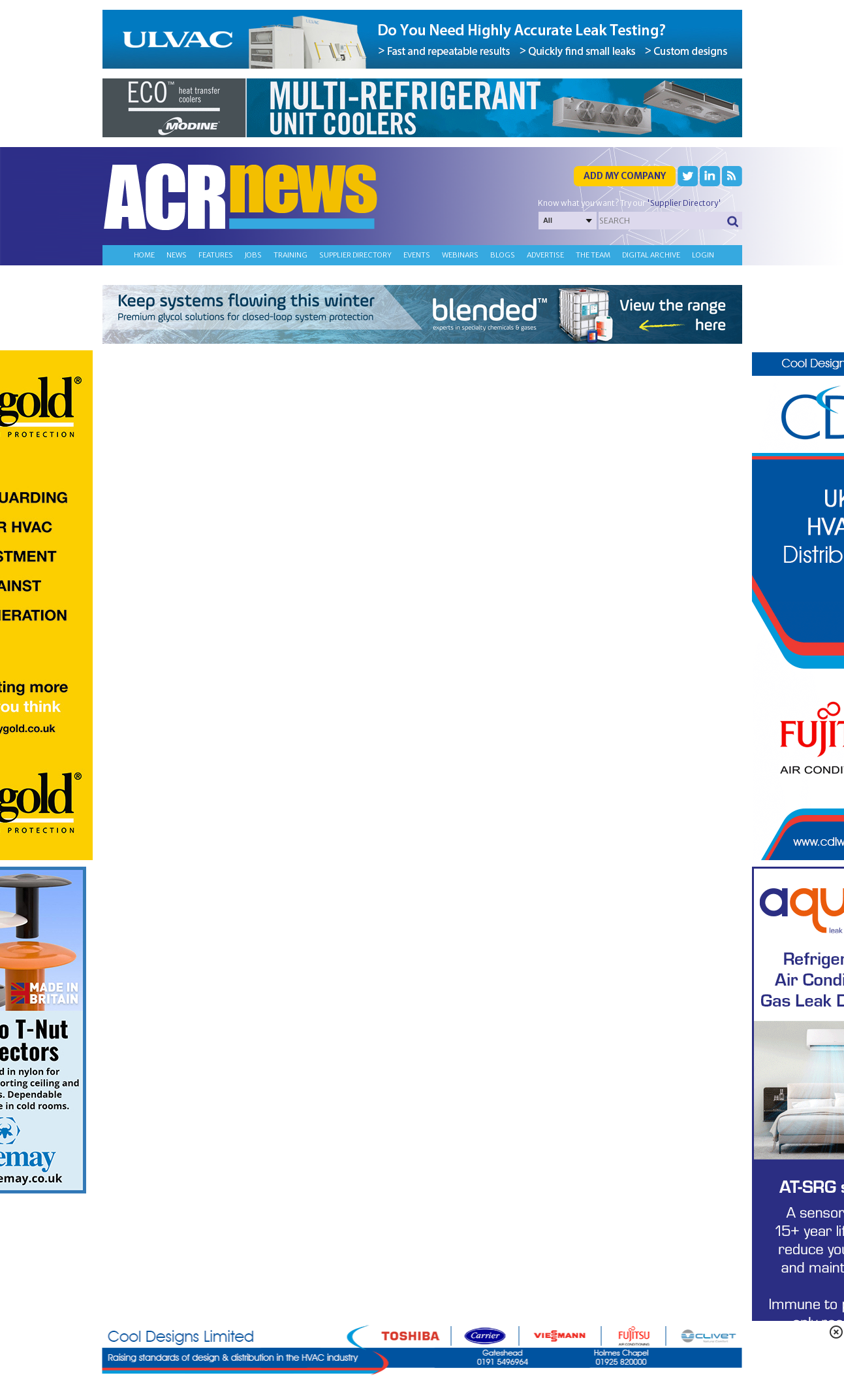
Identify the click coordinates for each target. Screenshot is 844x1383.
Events (416, 254)
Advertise (545, 254)
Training (290, 254)
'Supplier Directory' (684, 203)
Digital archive (651, 254)
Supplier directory (355, 254)
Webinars (460, 254)
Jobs (253, 254)
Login (703, 254)
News (176, 254)
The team (593, 254)
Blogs (502, 254)
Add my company (625, 176)
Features (215, 254)
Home (144, 254)
